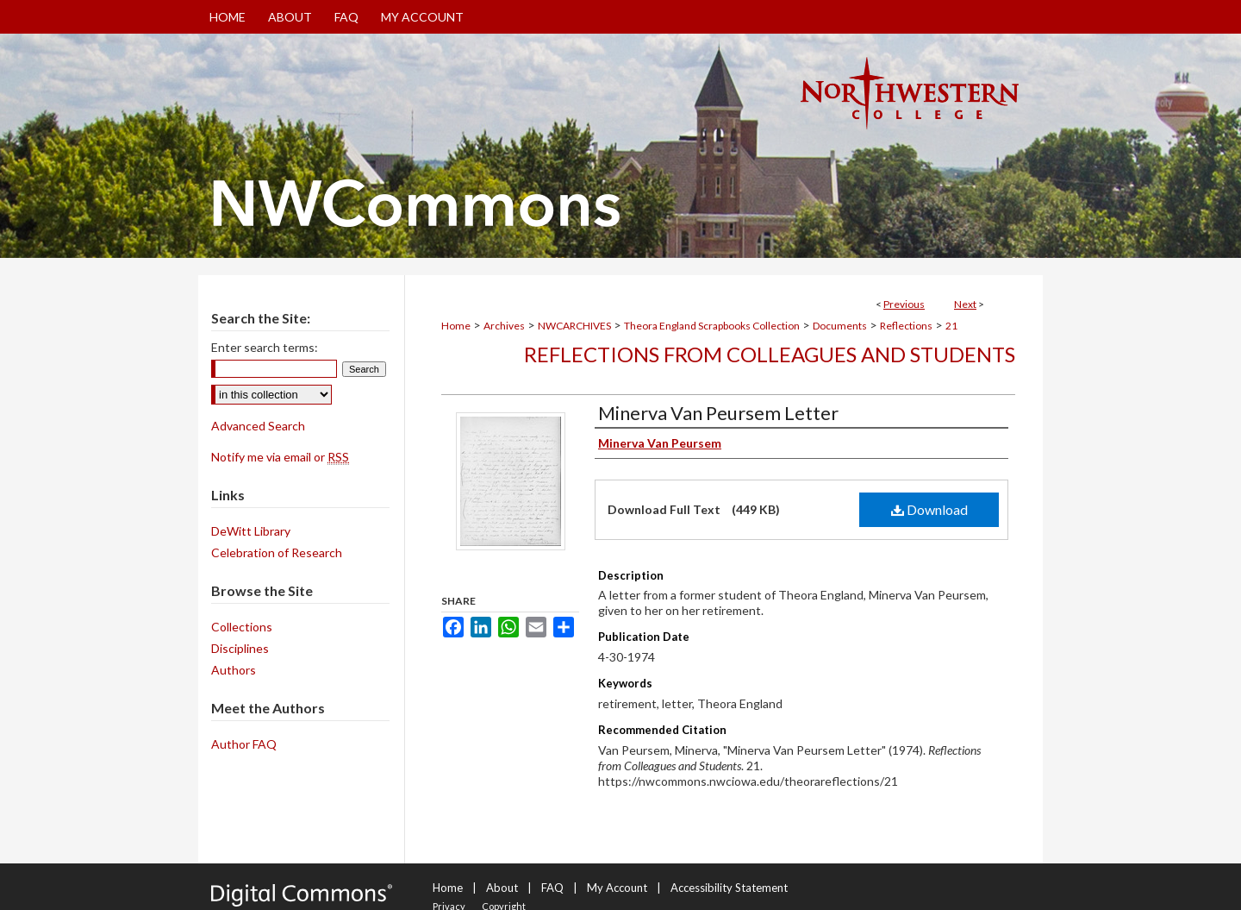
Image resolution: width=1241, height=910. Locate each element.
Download (929, 509)
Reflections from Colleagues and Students (769, 354)
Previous (904, 304)
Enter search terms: (264, 347)
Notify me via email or (280, 456)
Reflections (906, 325)
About (502, 887)
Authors (233, 669)
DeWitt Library (250, 531)
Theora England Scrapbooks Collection (712, 325)
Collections (241, 626)
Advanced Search (258, 425)
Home (456, 325)
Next (965, 304)
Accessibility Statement (729, 887)
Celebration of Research (276, 552)
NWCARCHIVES (574, 325)
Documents (840, 325)
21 (951, 325)
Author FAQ (244, 744)
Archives (504, 325)
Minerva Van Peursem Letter (718, 412)
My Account (617, 887)
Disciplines (240, 648)
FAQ (552, 887)
